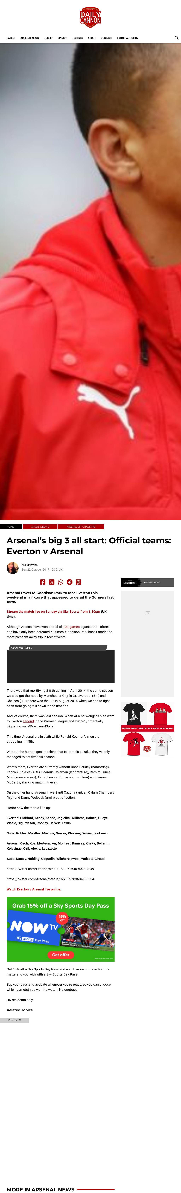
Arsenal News (30, 38)
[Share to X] (52, 582)
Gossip (48, 38)
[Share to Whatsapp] (61, 582)
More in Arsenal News (40, 1189)
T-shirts (77, 38)
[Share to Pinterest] (78, 582)
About (92, 38)
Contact (106, 38)
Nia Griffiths (30, 565)
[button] (177, 38)
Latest (11, 38)
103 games (71, 627)
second (28, 721)
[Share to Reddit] (70, 582)
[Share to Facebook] (43, 582)
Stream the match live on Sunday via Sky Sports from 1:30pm (53, 611)
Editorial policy (127, 38)
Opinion (62, 38)
